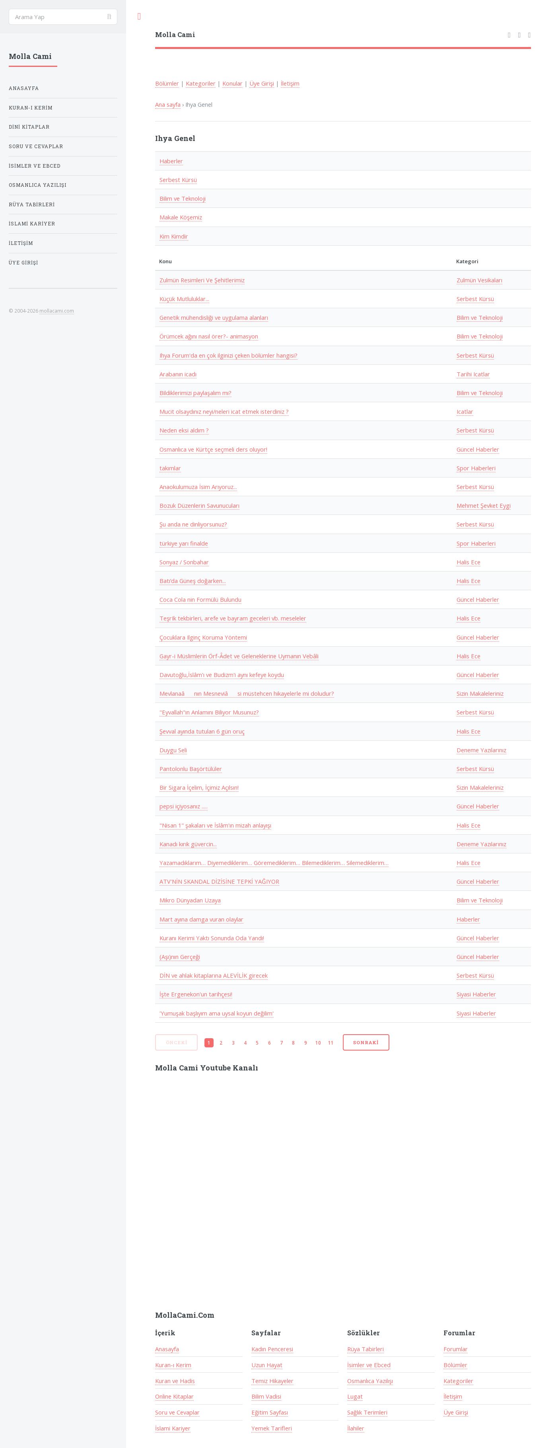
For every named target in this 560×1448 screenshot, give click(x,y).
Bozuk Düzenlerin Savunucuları (199, 505)
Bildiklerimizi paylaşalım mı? (195, 393)
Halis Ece (468, 562)
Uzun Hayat (266, 1365)
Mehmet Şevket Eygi (484, 505)
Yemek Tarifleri (271, 1428)
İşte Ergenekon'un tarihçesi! (195, 994)
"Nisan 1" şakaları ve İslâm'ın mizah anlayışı (215, 825)
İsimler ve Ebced (369, 1365)
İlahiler (355, 1428)
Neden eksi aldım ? (184, 430)
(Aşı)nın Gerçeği (179, 957)
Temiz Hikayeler (272, 1381)
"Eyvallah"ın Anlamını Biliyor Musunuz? (209, 712)
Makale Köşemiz (180, 217)
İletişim (290, 83)
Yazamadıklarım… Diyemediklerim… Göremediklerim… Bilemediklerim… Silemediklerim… (274, 863)
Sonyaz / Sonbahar (184, 562)
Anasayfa (167, 1349)
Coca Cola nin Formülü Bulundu (200, 599)
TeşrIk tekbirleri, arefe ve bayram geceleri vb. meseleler (232, 618)
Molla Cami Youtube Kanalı (206, 1067)
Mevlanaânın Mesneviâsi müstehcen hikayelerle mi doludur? (246, 693)
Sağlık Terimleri (367, 1412)
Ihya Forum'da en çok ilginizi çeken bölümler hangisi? (228, 355)
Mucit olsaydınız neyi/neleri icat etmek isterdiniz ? (224, 411)
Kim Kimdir (173, 236)
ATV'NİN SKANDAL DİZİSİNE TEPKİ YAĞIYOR (219, 881)
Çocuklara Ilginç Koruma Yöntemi (203, 637)
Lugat (355, 1396)
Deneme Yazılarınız (481, 750)
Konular (232, 83)
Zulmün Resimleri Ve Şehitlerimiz (202, 280)
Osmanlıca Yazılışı (370, 1381)
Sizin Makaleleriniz (480, 693)
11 (331, 1042)
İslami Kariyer (173, 1428)
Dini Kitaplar (29, 127)
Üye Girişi (261, 83)
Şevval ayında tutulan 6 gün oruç (202, 731)
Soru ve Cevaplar (177, 1412)
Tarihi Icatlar (473, 374)
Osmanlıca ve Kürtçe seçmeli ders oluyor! (213, 449)
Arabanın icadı (177, 374)
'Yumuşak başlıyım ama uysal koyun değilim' (216, 1013)
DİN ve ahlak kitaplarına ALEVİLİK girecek (213, 975)
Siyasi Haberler (476, 994)
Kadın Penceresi (272, 1349)
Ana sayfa (168, 104)
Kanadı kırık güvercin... (188, 844)
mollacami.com (56, 310)
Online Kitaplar (174, 1396)
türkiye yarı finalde (183, 543)
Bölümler (167, 83)
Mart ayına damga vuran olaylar (201, 919)
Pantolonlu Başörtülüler (190, 769)
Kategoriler (201, 83)
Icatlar (465, 411)
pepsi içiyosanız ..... (183, 806)
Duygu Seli (173, 750)
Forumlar (455, 1349)
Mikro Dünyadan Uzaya (190, 900)
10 (318, 1042)
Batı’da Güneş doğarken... (192, 581)
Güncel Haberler (478, 449)
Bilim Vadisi (266, 1396)
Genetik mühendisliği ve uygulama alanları (213, 317)
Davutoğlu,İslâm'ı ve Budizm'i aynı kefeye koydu (221, 675)
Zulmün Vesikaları (479, 280)
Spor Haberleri (476, 468)
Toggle (139, 16)
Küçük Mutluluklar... (184, 299)
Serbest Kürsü (178, 180)
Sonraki (366, 1042)
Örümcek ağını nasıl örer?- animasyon (208, 336)
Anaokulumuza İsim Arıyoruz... (198, 487)
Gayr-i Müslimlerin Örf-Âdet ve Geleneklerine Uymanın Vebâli (239, 656)
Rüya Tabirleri (365, 1349)
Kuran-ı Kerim (173, 1365)
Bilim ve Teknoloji (182, 198)
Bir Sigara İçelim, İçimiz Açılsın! (199, 787)
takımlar (170, 468)
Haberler (171, 161)
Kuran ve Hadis (175, 1381)
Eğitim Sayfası (269, 1412)
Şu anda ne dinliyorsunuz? (193, 524)
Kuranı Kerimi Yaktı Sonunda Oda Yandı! (211, 938)
